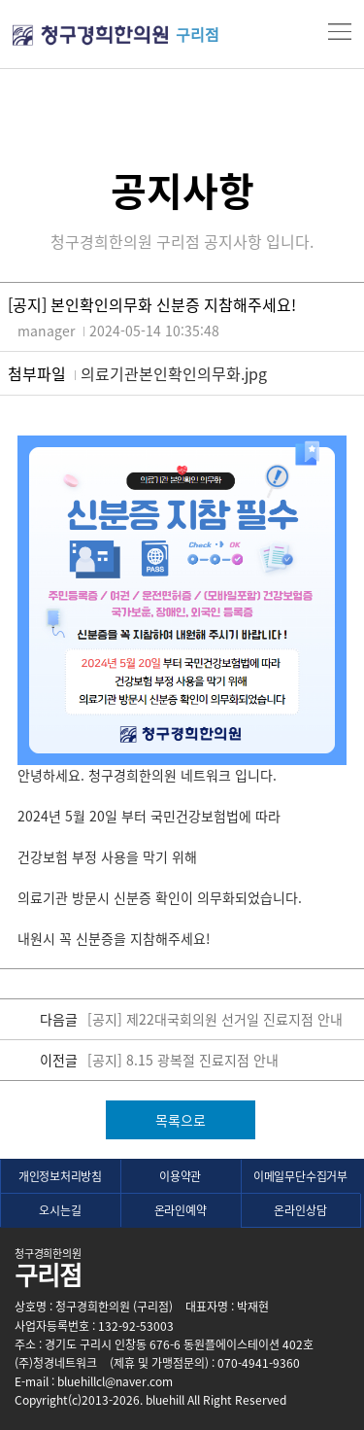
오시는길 (60, 1210)
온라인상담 (300, 1210)
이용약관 (180, 1176)
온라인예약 (180, 1210)
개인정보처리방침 (60, 1176)
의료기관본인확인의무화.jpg (174, 373)
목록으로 (180, 1120)
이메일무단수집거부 (300, 1176)
